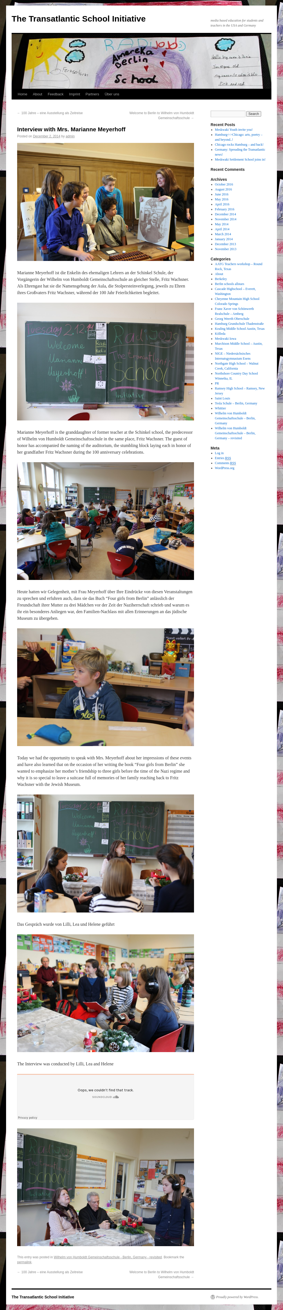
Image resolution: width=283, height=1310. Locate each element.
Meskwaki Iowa (225, 339)
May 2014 (222, 224)
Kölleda (220, 334)
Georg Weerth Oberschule (232, 319)
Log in (219, 453)
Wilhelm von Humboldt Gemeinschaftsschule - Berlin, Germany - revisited (108, 1257)
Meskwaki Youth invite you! (234, 130)
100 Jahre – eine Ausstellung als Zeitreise (50, 113)
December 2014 (225, 214)
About (37, 94)
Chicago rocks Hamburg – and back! (239, 145)
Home (22, 94)
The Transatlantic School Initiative (79, 18)
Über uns (112, 94)
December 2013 (225, 244)
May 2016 (222, 199)
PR (217, 383)
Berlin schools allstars (229, 284)
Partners (92, 94)
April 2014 (222, 229)
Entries (223, 458)
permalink (24, 1262)
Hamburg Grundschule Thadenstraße (239, 324)
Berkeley (221, 279)
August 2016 (223, 189)
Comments (225, 463)
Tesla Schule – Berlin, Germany (236, 403)
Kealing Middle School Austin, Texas (240, 329)
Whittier (220, 408)
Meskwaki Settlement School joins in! (240, 159)
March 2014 (223, 234)
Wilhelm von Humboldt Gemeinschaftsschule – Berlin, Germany (235, 418)
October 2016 (224, 184)
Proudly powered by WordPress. (237, 1297)
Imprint (74, 94)
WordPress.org (224, 468)
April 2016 (222, 204)
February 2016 (224, 209)
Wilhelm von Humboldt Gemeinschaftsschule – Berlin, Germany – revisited (235, 433)
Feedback (56, 94)
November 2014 (226, 219)
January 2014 (224, 239)
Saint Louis (222, 398)
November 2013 (226, 249)
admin (70, 136)
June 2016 (222, 194)
